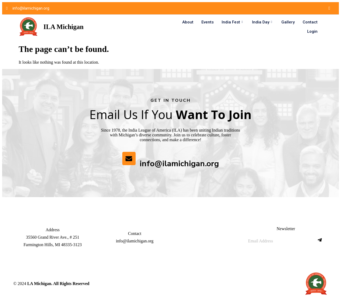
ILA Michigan (63, 26)
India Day (262, 22)
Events (207, 22)
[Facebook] (329, 8)
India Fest (233, 22)
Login (312, 31)
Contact (310, 22)
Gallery (288, 22)
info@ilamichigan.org (179, 163)
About (187, 22)
